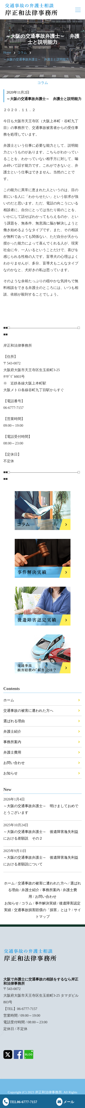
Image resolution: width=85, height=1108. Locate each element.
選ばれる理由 (14, 721)
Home (7, 52)
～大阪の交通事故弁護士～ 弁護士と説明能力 (36, 59)
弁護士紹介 (12, 731)
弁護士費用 (12, 752)
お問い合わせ (14, 763)
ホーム (8, 700)
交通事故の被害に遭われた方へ (28, 710)
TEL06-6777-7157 (20, 1102)
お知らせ (10, 773)
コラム (22, 52)
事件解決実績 (45, 903)
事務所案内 (12, 742)
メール (65, 1102)
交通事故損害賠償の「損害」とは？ (42, 910)
